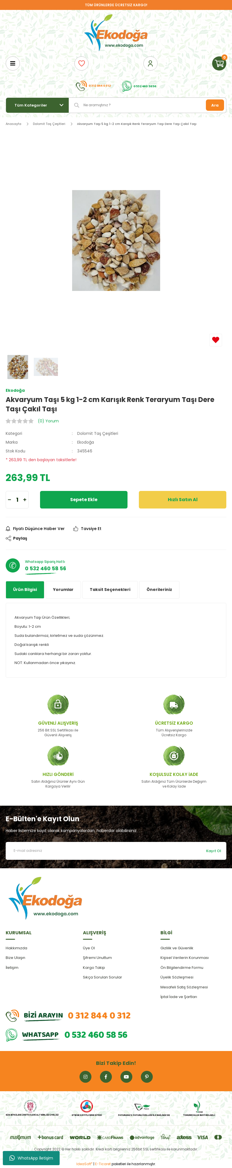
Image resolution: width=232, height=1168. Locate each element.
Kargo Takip (94, 967)
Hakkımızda (16, 948)
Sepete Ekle (83, 499)
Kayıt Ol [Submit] (213, 851)
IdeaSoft (84, 1163)
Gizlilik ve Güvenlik (176, 948)
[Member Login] (150, 63)
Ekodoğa (85, 442)
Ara (215, 105)
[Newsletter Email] (116, 851)
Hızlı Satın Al (183, 499)
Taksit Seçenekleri (110, 589)
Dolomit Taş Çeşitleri (97, 433)
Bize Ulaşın (15, 957)
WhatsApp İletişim (31, 1158)
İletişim (12, 967)
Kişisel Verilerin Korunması (184, 957)
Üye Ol (89, 948)
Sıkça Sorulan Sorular (102, 977)
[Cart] (219, 63)
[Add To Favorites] (215, 340)
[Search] (147, 105)
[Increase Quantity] (24, 499)
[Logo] (116, 33)
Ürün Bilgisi (25, 589)
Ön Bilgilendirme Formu (181, 967)
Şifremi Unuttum (97, 957)
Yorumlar (63, 589)
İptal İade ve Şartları (178, 996)
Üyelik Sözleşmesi (176, 977)
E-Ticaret (103, 1163)
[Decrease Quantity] (9, 499)
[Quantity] (17, 499)
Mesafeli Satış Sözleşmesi (184, 987)
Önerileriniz (159, 589)
